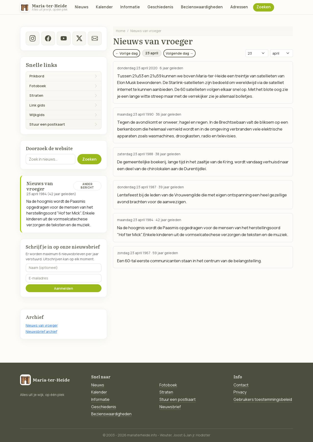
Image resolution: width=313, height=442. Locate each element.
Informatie (130, 7)
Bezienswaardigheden (202, 7)
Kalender (104, 7)
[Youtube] (63, 38)
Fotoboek (168, 385)
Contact (241, 385)
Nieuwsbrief (170, 406)
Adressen (239, 7)
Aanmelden (63, 288)
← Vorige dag (126, 53)
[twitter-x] (79, 38)
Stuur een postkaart (177, 399)
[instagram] (32, 38)
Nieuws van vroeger (42, 325)
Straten (166, 392)
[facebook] (48, 38)
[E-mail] (94, 38)
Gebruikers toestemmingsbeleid (263, 399)
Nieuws (81, 7)
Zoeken (264, 7)
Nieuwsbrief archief (41, 331)
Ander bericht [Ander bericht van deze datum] (87, 185)
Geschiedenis (160, 7)
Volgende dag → (179, 53)
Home (120, 30)
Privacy (240, 392)
